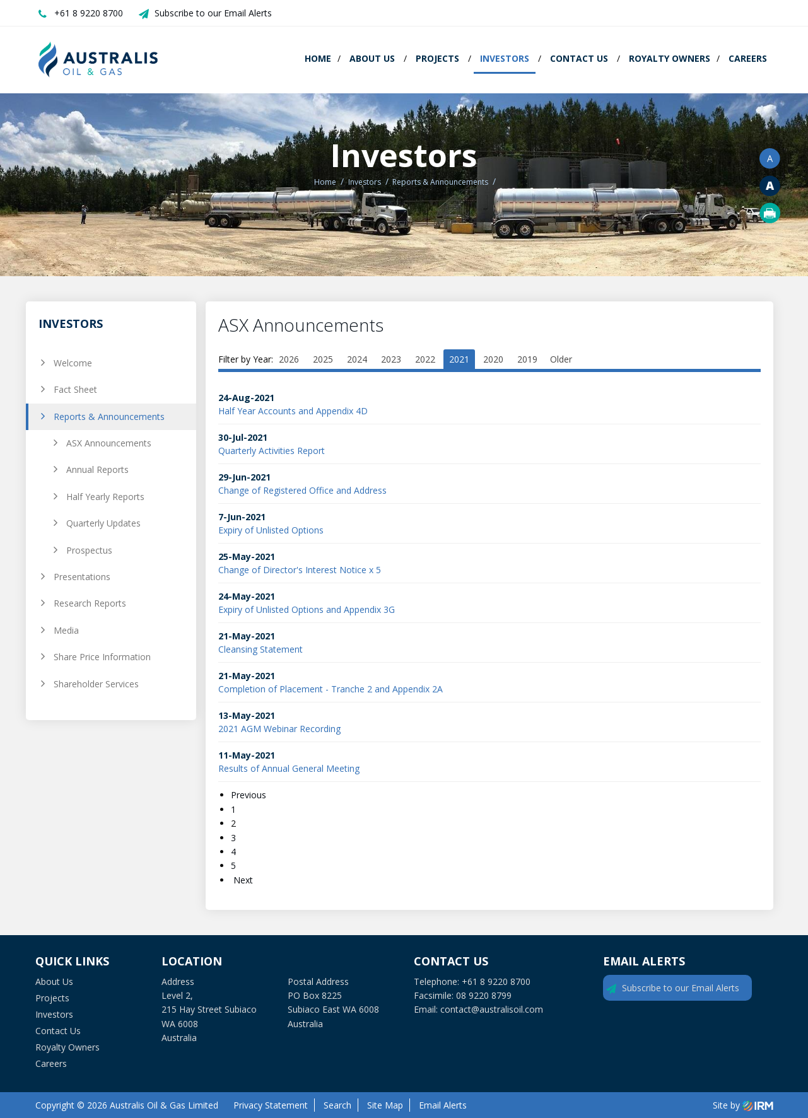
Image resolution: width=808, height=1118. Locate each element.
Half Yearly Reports (105, 497)
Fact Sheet (75, 389)
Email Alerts (443, 1105)
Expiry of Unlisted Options (271, 530)
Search (337, 1105)
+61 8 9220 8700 (88, 13)
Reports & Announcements (109, 416)
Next (242, 880)
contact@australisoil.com (491, 1009)
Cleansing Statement (260, 649)
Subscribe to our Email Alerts (213, 13)
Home (318, 58)
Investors (504, 58)
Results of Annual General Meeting (289, 768)
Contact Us (579, 58)
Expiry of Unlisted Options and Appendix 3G (306, 609)
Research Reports (90, 603)
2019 (527, 359)
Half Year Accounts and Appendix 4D (293, 411)
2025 (323, 359)
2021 (459, 359)
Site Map (385, 1105)
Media (66, 630)
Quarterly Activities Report (271, 451)
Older (561, 359)
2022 (425, 359)
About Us (372, 58)
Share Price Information (102, 657)
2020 (493, 359)
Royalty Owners (669, 58)
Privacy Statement (270, 1105)
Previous (250, 795)
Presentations (82, 577)
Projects (437, 58)
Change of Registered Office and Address (302, 490)
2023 (391, 359)
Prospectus (89, 550)
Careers (748, 58)
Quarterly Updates (103, 523)
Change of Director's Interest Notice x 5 (299, 570)
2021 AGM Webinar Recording (279, 729)
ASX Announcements (108, 443)
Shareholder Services (96, 684)
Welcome (73, 363)
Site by (743, 1105)
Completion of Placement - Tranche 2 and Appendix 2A (330, 689)
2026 (289, 359)
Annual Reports (97, 469)
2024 (357, 359)
